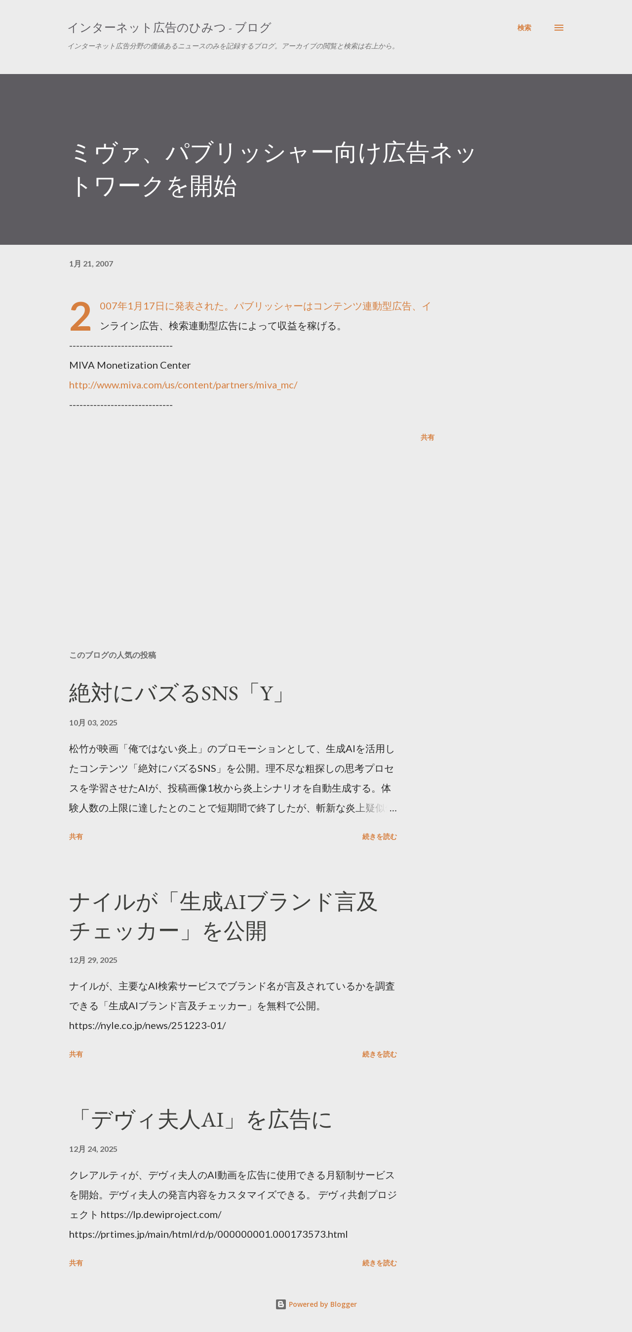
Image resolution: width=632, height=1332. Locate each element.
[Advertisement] (236, 527)
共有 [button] (427, 437)
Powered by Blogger (316, 1304)
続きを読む (379, 836)
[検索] (524, 28)
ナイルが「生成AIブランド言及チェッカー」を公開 (223, 916)
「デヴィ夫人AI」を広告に (201, 1119)
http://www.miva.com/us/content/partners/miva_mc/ (183, 384)
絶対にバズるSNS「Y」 (181, 693)
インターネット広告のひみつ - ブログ (169, 27)
